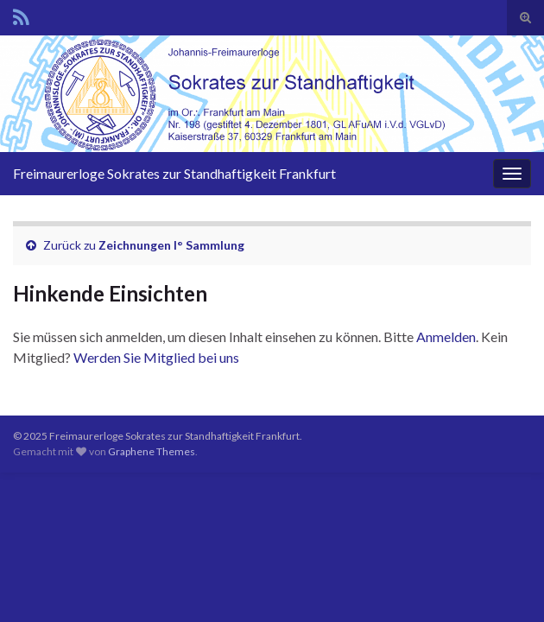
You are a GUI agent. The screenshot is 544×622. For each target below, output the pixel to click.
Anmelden (446, 336)
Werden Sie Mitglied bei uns (156, 357)
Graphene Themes (151, 451)
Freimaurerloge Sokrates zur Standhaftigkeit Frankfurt (174, 173)
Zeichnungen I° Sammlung (171, 245)
